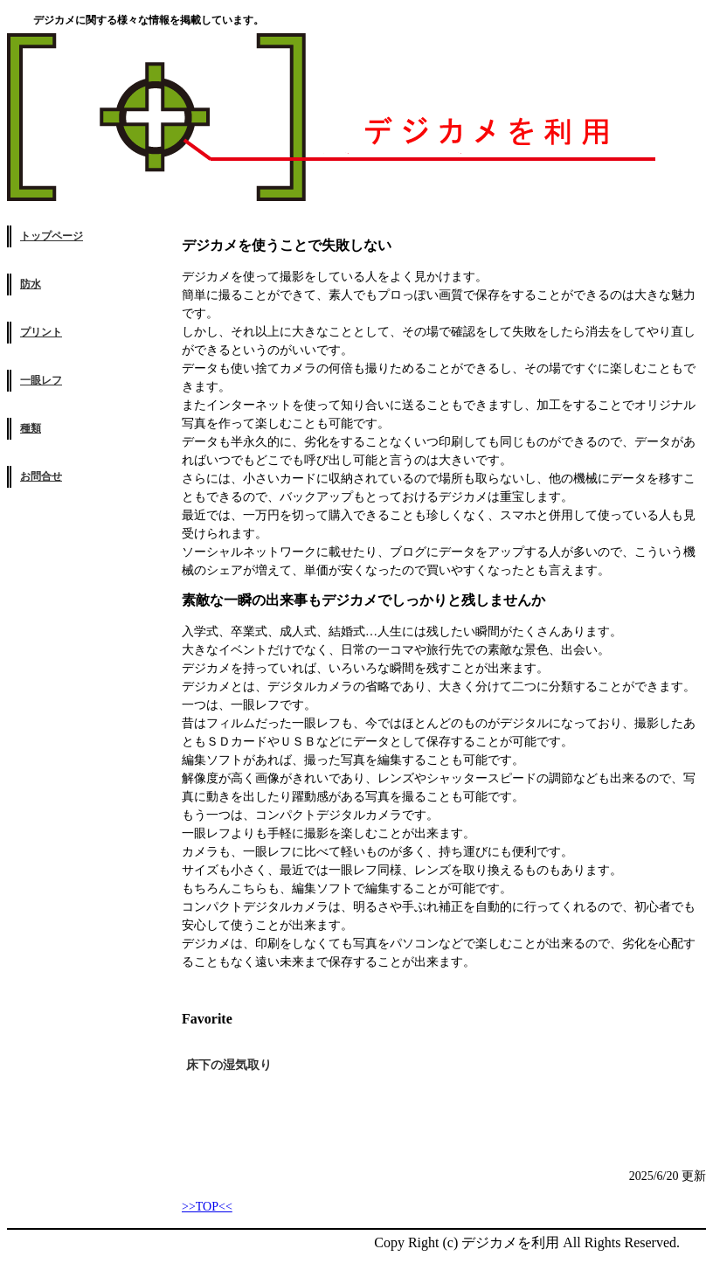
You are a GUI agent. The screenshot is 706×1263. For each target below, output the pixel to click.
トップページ (51, 236)
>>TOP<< (207, 1206)
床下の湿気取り (229, 1065)
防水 (30, 284)
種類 (30, 428)
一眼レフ (41, 380)
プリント (41, 332)
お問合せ (41, 476)
